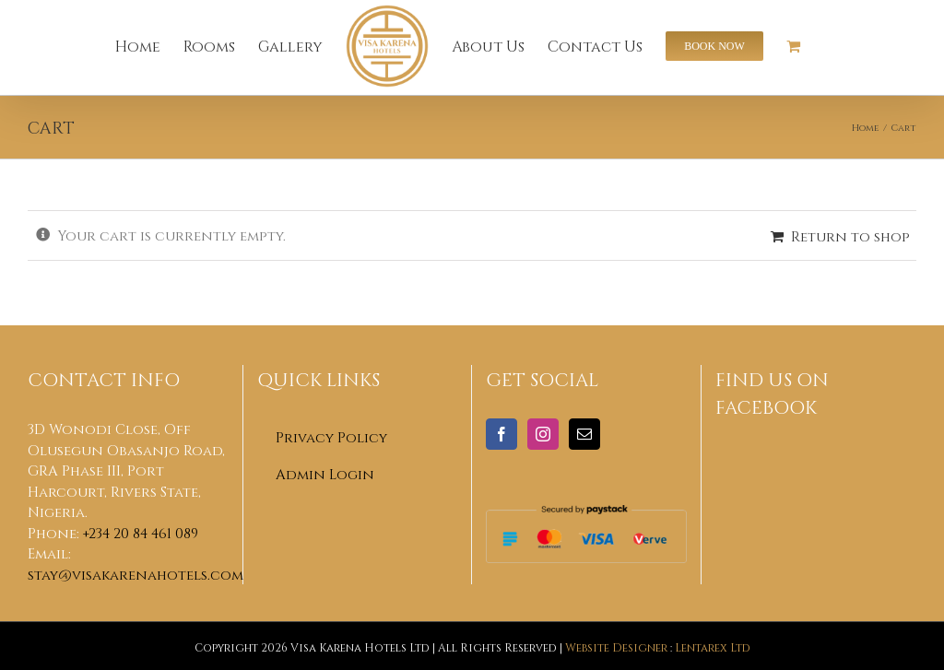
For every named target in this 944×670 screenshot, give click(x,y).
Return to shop (850, 236)
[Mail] (584, 434)
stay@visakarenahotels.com (135, 574)
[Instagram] (543, 434)
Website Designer (616, 647)
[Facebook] (501, 434)
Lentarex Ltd (712, 647)
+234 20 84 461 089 (140, 532)
